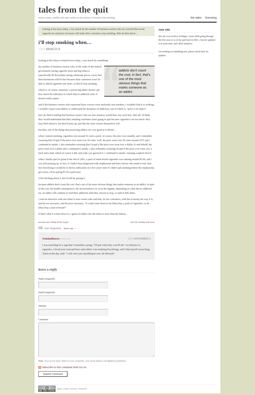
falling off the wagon (60, 222)
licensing (211, 17)
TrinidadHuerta (50, 238)
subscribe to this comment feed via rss (64, 367)
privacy (74, 388)
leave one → (70, 228)
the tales (196, 17)
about (59, 388)
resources (83, 388)
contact (66, 388)
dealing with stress (147, 222)
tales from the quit (73, 10)
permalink (65, 239)
